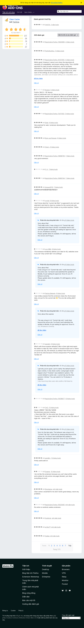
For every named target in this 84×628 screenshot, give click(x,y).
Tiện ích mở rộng (8, 12)
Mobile (45, 573)
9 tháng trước (60, 293)
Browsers (66, 569)
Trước (44, 546)
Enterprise (46, 577)
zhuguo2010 (49, 187)
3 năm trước (55, 25)
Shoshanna (48, 489)
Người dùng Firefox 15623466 (55, 42)
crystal (47, 200)
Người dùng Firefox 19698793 (55, 156)
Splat (46, 122)
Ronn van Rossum (50, 138)
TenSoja (16, 22)
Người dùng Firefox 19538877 (55, 399)
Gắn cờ (36, 83)
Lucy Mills (48, 249)
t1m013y (47, 25)
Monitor (65, 580)
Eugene (47, 471)
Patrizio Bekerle (50, 293)
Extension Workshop (30, 577)
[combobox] (69, 11)
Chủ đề (19, 12)
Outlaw (47, 536)
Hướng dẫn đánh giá (30, 604)
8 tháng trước (54, 200)
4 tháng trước (69, 42)
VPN (64, 573)
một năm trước (57, 489)
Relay (64, 577)
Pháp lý (20, 610)
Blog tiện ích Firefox (30, 573)
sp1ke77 (47, 527)
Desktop (45, 569)
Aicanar (47, 90)
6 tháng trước (53, 122)
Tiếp (69, 546)
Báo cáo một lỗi (28, 600)
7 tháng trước (70, 156)
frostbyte (48, 518)
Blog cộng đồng (28, 593)
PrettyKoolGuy (49, 51)
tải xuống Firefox (56, 2)
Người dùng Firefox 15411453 (54, 114)
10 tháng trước (70, 399)
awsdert (47, 344)
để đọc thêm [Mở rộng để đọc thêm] (38, 78)
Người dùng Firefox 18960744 (55, 178)
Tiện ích (25, 566)
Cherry (47, 147)
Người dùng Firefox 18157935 (55, 60)
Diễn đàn (26, 597)
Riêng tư (5, 610)
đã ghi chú (19, 616)
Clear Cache (14, 19)
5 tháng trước (59, 51)
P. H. (46, 169)
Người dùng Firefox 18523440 (55, 505)
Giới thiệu (26, 569)
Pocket (65, 584)
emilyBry (47, 458)
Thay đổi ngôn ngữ (68, 615)
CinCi (46, 407)
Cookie (13, 610)
